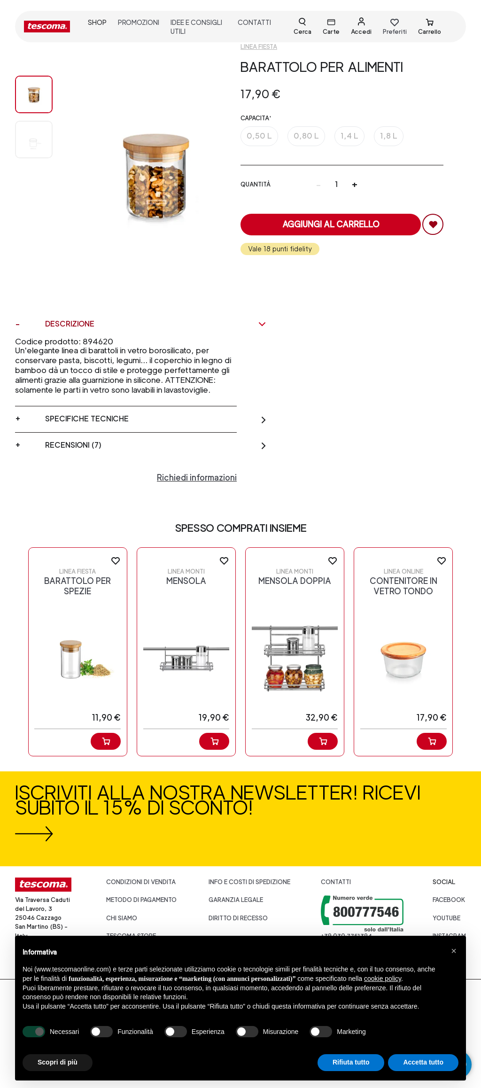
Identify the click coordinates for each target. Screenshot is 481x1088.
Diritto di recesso (238, 918)
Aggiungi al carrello (331, 224)
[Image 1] (34, 139)
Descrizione (156, 324)
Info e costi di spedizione (249, 882)
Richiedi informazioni (197, 477)
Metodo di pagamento (141, 899)
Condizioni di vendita (141, 882)
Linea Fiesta (258, 46)
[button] (453, 950)
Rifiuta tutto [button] (351, 1062)
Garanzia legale (236, 899)
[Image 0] (34, 94)
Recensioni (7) (156, 445)
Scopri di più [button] (58, 1062)
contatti (254, 22)
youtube (446, 918)
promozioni (138, 22)
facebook (449, 899)
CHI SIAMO (121, 918)
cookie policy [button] (382, 978)
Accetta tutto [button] (423, 1062)
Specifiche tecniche (156, 419)
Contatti (336, 882)
